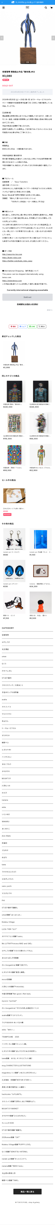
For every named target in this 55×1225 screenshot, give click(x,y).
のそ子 (4, 793)
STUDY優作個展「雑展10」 (12, 1130)
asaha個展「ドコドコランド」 (12, 1015)
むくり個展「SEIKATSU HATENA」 (15, 1152)
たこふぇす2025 (8, 1123)
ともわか (5, 850)
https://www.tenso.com (12, 281)
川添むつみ (6, 786)
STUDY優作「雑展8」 (10, 908)
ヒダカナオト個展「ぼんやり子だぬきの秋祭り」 (19, 1051)
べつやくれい (7, 757)
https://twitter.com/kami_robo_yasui (17, 261)
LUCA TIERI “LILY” (9, 929)
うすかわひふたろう (9, 872)
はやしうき (6, 642)
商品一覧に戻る (27, 1192)
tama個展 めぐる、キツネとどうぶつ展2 (17, 1058)
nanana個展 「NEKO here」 (12, 1166)
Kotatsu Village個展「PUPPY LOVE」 (16, 1144)
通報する (50, 310)
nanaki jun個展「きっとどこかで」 (14, 1159)
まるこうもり (6, 764)
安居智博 (5, 635)
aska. (4, 807)
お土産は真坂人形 (9, 1173)
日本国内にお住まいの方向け (27, 304)
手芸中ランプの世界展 (10, 692)
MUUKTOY (6, 778)
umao (4, 656)
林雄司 (4, 843)
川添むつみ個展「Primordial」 (13, 987)
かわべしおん (7, 671)
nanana (5, 800)
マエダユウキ (7, 893)
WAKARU (5, 822)
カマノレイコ (6, 707)
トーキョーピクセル (9, 728)
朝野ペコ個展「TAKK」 (10, 1180)
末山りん (5, 721)
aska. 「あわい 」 (8, 1030)
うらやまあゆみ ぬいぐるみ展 (13, 1022)
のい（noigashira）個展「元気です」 (15, 965)
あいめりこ (6, 829)
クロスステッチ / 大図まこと (12, 685)
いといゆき (6, 814)
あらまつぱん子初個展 (10, 958)
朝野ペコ (5, 743)
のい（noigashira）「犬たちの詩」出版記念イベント (20, 1008)
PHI (3, 900)
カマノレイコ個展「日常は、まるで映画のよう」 (18, 1101)
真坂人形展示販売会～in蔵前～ (14, 1087)
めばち (4, 857)
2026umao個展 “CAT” (11, 1137)
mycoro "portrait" (9, 1001)
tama (4, 865)
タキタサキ (6, 771)
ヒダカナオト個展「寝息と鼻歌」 (13, 972)
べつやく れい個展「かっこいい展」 (14, 1044)
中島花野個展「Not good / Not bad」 (16, 994)
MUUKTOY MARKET (10, 1109)
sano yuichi (7, 886)
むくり (4, 664)
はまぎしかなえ (8, 879)
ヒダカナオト (6, 750)
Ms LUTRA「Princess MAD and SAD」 (17, 944)
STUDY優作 (7, 678)
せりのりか (6, 735)
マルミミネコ (6, 714)
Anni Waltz (6, 836)
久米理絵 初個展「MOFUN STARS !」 (16, 1080)
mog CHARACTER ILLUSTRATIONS (16, 1066)
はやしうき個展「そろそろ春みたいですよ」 (17, 951)
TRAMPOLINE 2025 (10, 1037)
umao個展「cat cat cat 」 (11, 915)
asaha (4, 700)
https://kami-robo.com (11, 258)
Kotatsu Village (8, 922)
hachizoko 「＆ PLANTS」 (12, 1094)
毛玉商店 (5, 649)
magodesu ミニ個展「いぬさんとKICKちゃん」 (19, 1073)
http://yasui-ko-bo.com (12, 254)
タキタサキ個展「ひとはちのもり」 (14, 1116)
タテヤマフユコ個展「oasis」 (12, 936)
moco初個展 (7, 979)
